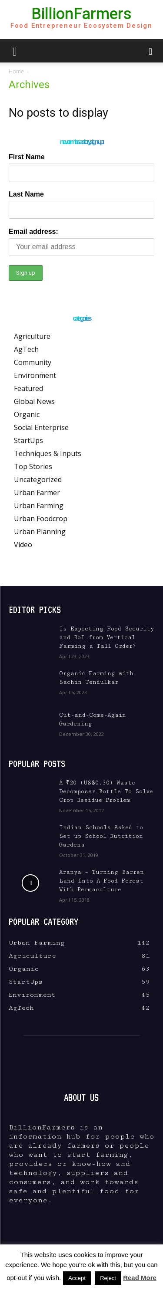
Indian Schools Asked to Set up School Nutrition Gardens (101, 836)
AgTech (26, 349)
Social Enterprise (41, 427)
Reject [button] (108, 1278)
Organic (27, 414)
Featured (28, 388)
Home (16, 71)
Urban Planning (40, 531)
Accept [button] (77, 1278)
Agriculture (32, 336)
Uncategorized (38, 479)
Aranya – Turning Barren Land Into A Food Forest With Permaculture (101, 881)
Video (23, 544)
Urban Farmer (37, 492)
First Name (27, 157)
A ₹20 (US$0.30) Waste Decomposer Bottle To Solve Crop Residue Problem (106, 791)
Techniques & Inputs (47, 453)
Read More (139, 1277)
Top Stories (33, 466)
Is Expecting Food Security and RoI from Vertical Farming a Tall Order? (106, 637)
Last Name (26, 194)
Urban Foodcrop (40, 518)
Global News (34, 401)
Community (32, 362)
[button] (15, 50)
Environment (35, 375)
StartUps (28, 440)
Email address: (33, 231)
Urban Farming (38, 505)
